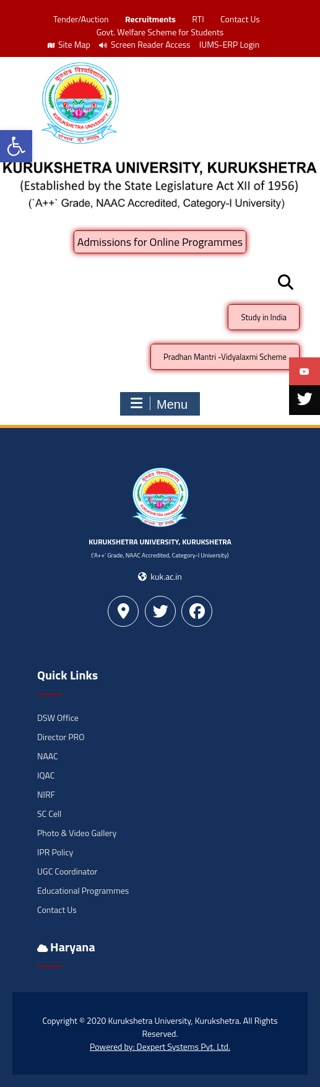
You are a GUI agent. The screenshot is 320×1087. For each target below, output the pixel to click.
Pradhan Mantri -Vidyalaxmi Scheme (225, 357)
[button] (16, 146)
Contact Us (240, 18)
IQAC (45, 775)
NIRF (46, 794)
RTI (198, 18)
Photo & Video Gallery (76, 832)
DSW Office (58, 717)
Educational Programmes (83, 890)
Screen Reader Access (145, 44)
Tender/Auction (80, 18)
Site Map (69, 44)
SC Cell (49, 813)
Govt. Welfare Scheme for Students (160, 31)
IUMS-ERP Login (229, 44)
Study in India (264, 317)
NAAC (47, 755)
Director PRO (60, 736)
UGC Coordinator (67, 871)
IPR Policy (55, 851)
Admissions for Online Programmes (160, 242)
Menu (158, 403)
